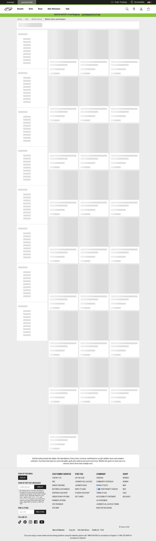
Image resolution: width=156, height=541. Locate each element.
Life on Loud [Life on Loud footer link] (79, 478)
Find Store (40, 512)
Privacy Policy (24, 499)
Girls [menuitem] (27, 9)
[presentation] (18, 9)
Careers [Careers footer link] (99, 478)
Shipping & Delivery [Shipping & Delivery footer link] (60, 493)
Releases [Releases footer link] (126, 497)
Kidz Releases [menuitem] (48, 9)
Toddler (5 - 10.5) (98, 530)
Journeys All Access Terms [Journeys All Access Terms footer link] (107, 504)
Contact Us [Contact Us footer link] (56, 478)
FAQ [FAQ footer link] (53, 482)
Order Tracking (118, 2)
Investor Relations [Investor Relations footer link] (104, 508)
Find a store (23, 508)
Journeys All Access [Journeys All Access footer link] (83, 482)
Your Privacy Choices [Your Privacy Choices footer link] (107, 489)
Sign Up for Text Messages (29, 483)
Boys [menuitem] (36, 9)
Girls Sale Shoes (83, 530)
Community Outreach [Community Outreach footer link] (104, 482)
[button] (149, 2)
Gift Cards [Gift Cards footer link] (79, 497)
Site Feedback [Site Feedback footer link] (57, 504)
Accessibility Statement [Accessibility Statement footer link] (106, 497)
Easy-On (72, 530)
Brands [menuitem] (18, 9)
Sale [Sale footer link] (125, 493)
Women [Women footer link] (125, 482)
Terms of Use (35, 497)
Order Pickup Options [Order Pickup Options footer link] (60, 497)
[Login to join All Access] (67, 15)
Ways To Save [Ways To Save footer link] (80, 489)
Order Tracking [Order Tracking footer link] (58, 485)
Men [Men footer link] (124, 485)
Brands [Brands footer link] (126, 478)
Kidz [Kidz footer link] (124, 489)
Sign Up (23, 478)
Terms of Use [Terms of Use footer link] (101, 493)
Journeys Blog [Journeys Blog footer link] (81, 485)
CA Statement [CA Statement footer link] (101, 500)
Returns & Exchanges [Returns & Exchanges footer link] (61, 489)
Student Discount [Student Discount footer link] (82, 493)
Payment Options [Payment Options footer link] (59, 500)
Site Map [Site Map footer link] (55, 508)
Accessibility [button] (136, 2)
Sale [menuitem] (60, 9)
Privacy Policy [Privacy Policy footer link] (102, 485)
